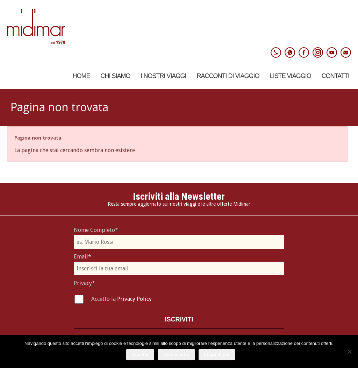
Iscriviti (179, 319)
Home (81, 75)
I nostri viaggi (163, 75)
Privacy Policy (134, 299)
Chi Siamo (115, 75)
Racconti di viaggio (228, 75)
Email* (82, 256)
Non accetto (176, 354)
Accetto (140, 354)
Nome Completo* (96, 230)
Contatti (335, 75)
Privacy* (84, 283)
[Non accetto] (349, 351)
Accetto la (104, 299)
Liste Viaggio (290, 75)
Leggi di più (217, 354)
